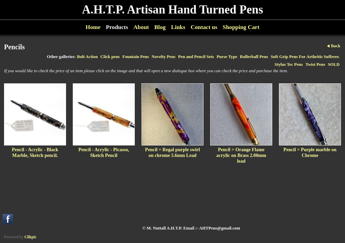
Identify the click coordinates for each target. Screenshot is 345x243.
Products (117, 27)
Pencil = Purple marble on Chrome (309, 152)
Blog (160, 27)
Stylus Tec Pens (289, 64)
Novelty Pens (164, 56)
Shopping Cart (241, 27)
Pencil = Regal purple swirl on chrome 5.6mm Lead (172, 152)
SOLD (334, 64)
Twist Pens (315, 64)
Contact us (204, 27)
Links (178, 27)
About (141, 27)
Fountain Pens (135, 56)
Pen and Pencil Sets (196, 56)
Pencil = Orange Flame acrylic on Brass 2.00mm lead (241, 155)
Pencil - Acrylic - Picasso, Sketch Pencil (104, 152)
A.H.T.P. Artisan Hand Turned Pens (172, 9)
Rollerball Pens (254, 56)
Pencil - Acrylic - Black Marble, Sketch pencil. (35, 152)
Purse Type (227, 56)
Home (93, 27)
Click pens (110, 56)
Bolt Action (87, 56)
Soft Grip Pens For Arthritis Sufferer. (305, 56)
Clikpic (31, 237)
